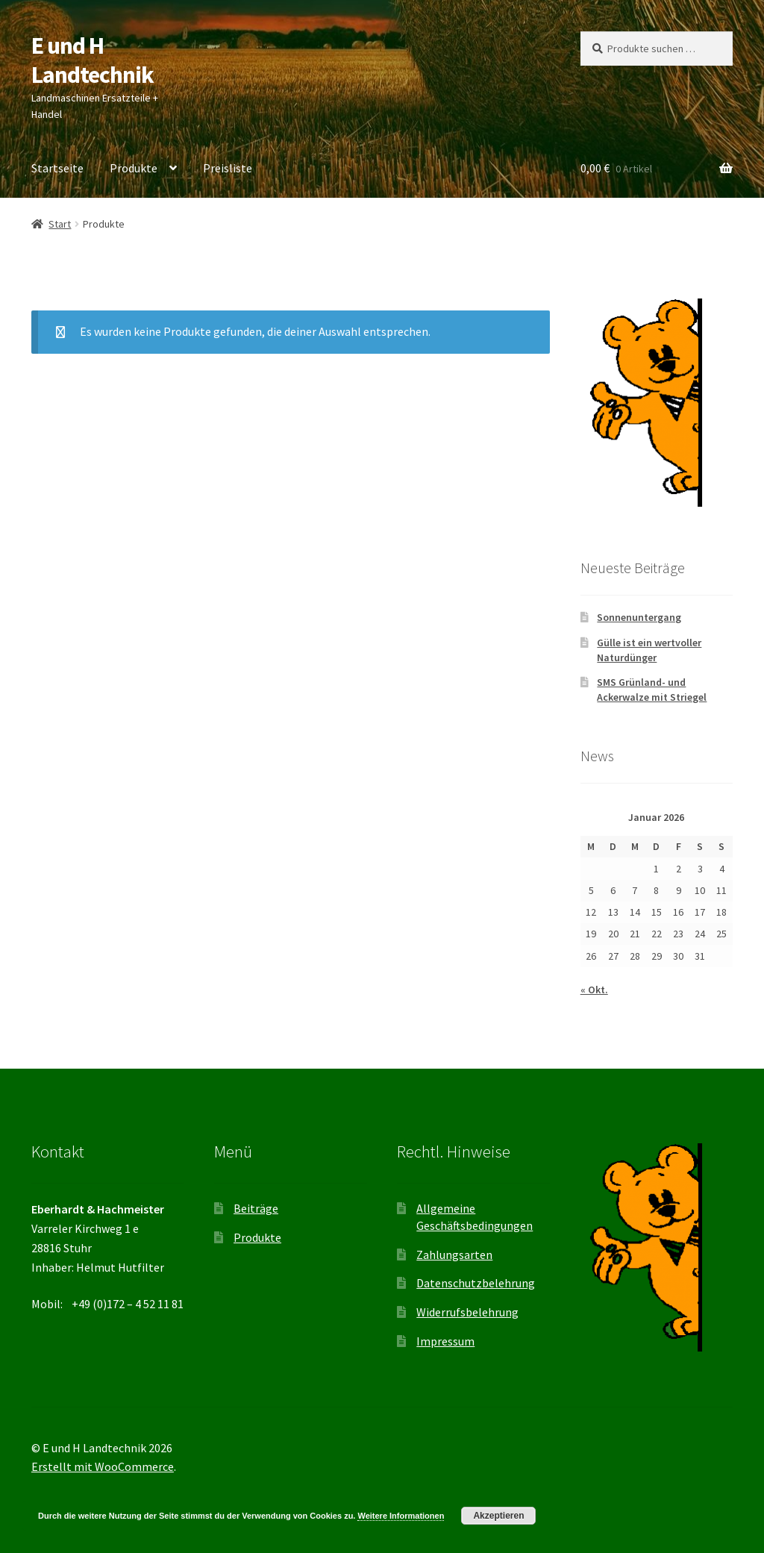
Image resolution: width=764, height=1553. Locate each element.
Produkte (133, 167)
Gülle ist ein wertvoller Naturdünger (649, 650)
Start (59, 224)
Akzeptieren (498, 1515)
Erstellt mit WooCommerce (102, 1466)
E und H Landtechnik (92, 60)
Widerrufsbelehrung (467, 1311)
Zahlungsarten (454, 1254)
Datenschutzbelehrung (475, 1282)
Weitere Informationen (400, 1515)
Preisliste (227, 167)
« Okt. (594, 989)
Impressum (445, 1341)
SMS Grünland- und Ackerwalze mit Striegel (652, 689)
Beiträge (256, 1208)
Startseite (57, 167)
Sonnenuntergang (639, 617)
